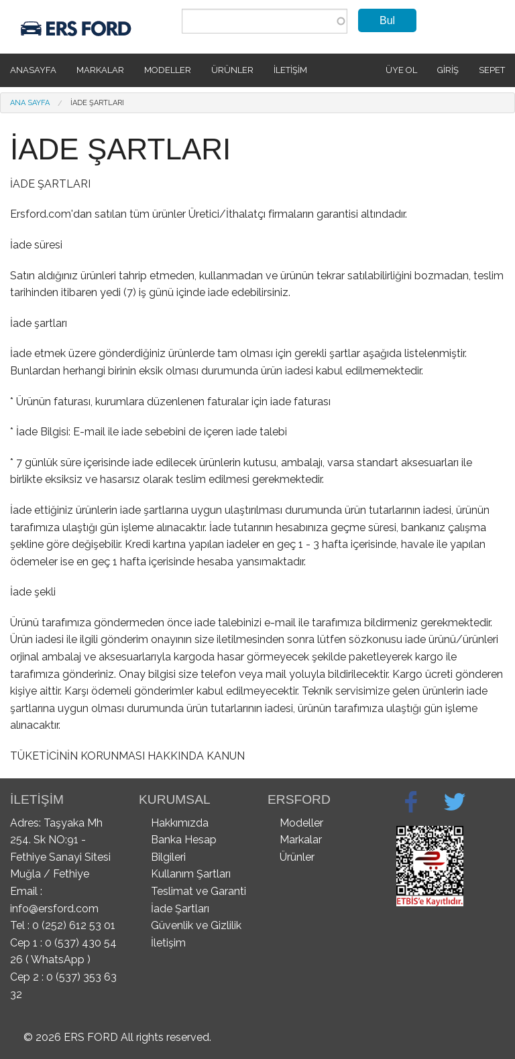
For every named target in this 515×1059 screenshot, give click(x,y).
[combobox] (264, 21)
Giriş (448, 70)
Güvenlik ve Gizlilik (196, 925)
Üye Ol (401, 70)
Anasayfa (33, 70)
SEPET (492, 70)
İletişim (290, 70)
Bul (387, 20)
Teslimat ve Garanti (198, 891)
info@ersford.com (54, 908)
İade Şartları (180, 908)
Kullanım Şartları (191, 873)
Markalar (100, 70)
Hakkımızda (180, 823)
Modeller (167, 70)
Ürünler (232, 70)
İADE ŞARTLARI (97, 102)
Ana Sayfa (30, 102)
